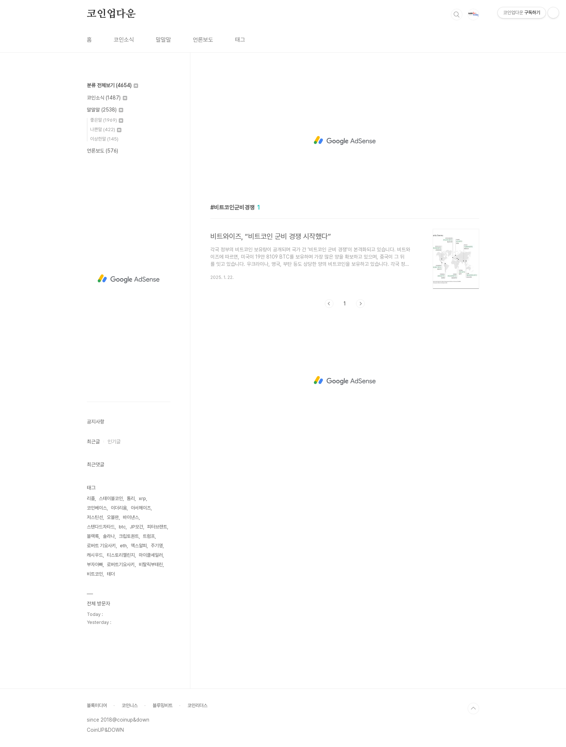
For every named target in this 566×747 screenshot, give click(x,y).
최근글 (93, 441)
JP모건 (136, 526)
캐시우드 (95, 555)
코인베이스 (97, 508)
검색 (456, 14)
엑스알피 (139, 545)
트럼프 (149, 536)
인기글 (114, 441)
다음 (360, 303)
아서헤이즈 (141, 508)
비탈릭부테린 (151, 564)
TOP (473, 708)
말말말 (163, 39)
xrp (142, 498)
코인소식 (124, 39)
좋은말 (106, 120)
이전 (329, 303)
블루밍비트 (163, 705)
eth (123, 545)
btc (122, 526)
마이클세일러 (151, 555)
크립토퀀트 (129, 536)
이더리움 (119, 508)
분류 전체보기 (112, 85)
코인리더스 (197, 705)
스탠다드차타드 (101, 526)
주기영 (157, 545)
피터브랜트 (157, 526)
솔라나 (109, 536)
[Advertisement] (344, 140)
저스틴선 (95, 517)
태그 (240, 39)
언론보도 (203, 39)
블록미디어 (97, 705)
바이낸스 (131, 517)
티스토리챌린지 (121, 555)
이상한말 (104, 139)
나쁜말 (105, 129)
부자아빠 (95, 564)
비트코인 (95, 574)
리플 (91, 498)
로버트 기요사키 (101, 545)
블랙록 (93, 536)
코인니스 (130, 705)
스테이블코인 (111, 498)
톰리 (131, 498)
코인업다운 (111, 14)
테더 (111, 574)
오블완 (113, 517)
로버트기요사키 (121, 564)
